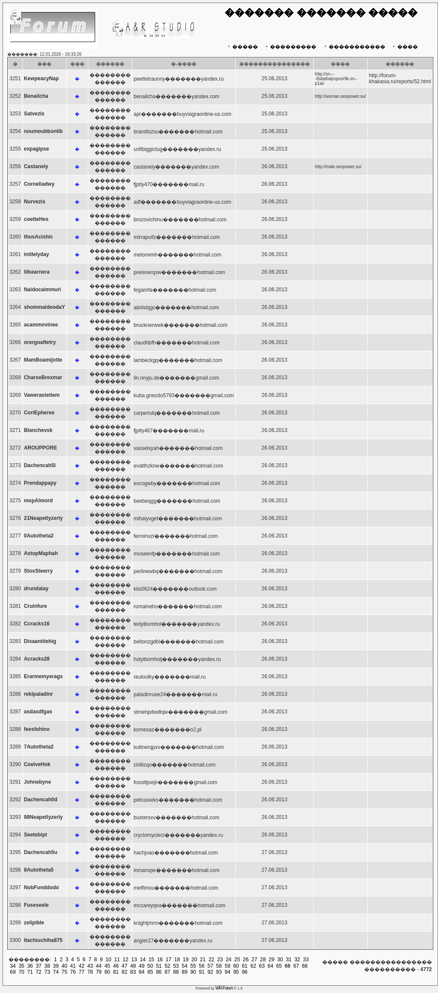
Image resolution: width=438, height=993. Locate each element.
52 (167, 966)
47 (124, 966)
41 (73, 966)
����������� (353, 47)
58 (219, 966)
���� (404, 47)
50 (150, 966)
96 (244, 972)
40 (64, 966)
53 (176, 966)
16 (159, 960)
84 (141, 972)
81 (116, 972)
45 (107, 966)
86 (159, 972)
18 (177, 960)
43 (90, 966)
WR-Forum (224, 988)
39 (56, 966)
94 (227, 972)
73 (47, 972)
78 (90, 972)
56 (201, 966)
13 (134, 960)
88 (176, 972)
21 (203, 960)
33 (306, 960)
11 (117, 960)
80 (107, 972)
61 (244, 966)
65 (279, 966)
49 (141, 966)
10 (108, 960)
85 (150, 972)
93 (219, 972)
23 (220, 960)
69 (12, 972)
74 (56, 972)
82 (124, 972)
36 (30, 966)
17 (168, 960)
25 (237, 960)
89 (184, 972)
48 (133, 966)
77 (81, 972)
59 (227, 966)
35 (21, 966)
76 (73, 972)
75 (64, 972)
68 (304, 966)
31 (288, 960)
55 (193, 966)
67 (296, 966)
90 (193, 972)
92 (210, 972)
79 (99, 972)
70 (21, 972)
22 (211, 960)
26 (246, 960)
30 (280, 960)
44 (99, 966)
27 (254, 960)
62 (253, 966)
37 (38, 966)
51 (159, 966)
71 (30, 972)
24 (228, 960)
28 (263, 960)
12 (125, 960)
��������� (290, 47)
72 (38, 972)
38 (47, 966)
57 (210, 966)
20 (194, 960)
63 (261, 966)
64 (270, 966)
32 (297, 960)
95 (236, 972)
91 (201, 972)
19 (186, 960)
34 (12, 966)
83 (133, 972)
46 (116, 966)
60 (236, 966)
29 (271, 960)
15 (151, 960)
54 (184, 966)
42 (81, 966)
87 (167, 972)
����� (242, 47)
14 (142, 960)
